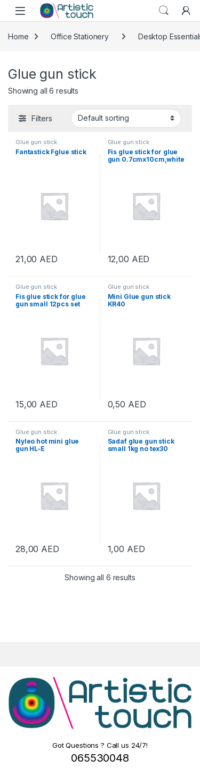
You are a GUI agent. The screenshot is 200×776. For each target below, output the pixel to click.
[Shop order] (126, 118)
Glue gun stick (36, 142)
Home (18, 36)
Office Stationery (80, 36)
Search (164, 10)
